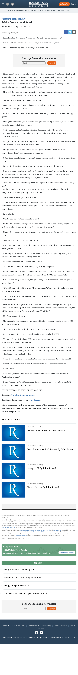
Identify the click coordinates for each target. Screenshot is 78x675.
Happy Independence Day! (16, 585)
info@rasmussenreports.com (37, 637)
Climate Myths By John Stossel (43, 487)
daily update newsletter (8, 527)
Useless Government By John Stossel (46, 430)
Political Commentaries (22, 395)
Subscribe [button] (64, 4)
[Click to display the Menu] (2, 4)
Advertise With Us (33, 626)
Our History (16, 626)
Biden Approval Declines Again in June (22, 577)
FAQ (23, 626)
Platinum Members (21, 536)
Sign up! (52, 63)
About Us (6, 626)
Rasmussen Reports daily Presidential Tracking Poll (35, 530)
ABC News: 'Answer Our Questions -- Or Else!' (25, 593)
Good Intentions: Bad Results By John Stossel (50, 449)
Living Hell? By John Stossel (41, 468)
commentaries (57, 530)
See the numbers (67, 553)
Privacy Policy (46, 626)
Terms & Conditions (60, 626)
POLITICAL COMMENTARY (13, 19)
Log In (73, 4)
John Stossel (34, 400)
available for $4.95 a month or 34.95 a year (35, 532)
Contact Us (40, 628)
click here (27, 538)
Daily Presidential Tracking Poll (19, 569)
